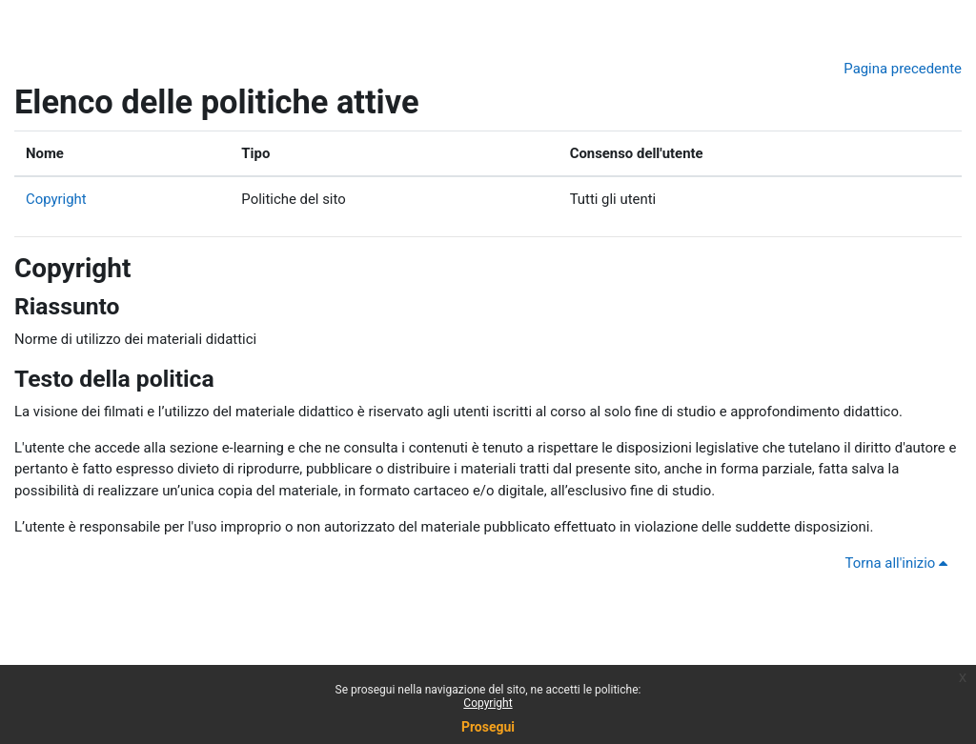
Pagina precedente (903, 68)
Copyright (56, 199)
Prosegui (488, 726)
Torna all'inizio (899, 563)
